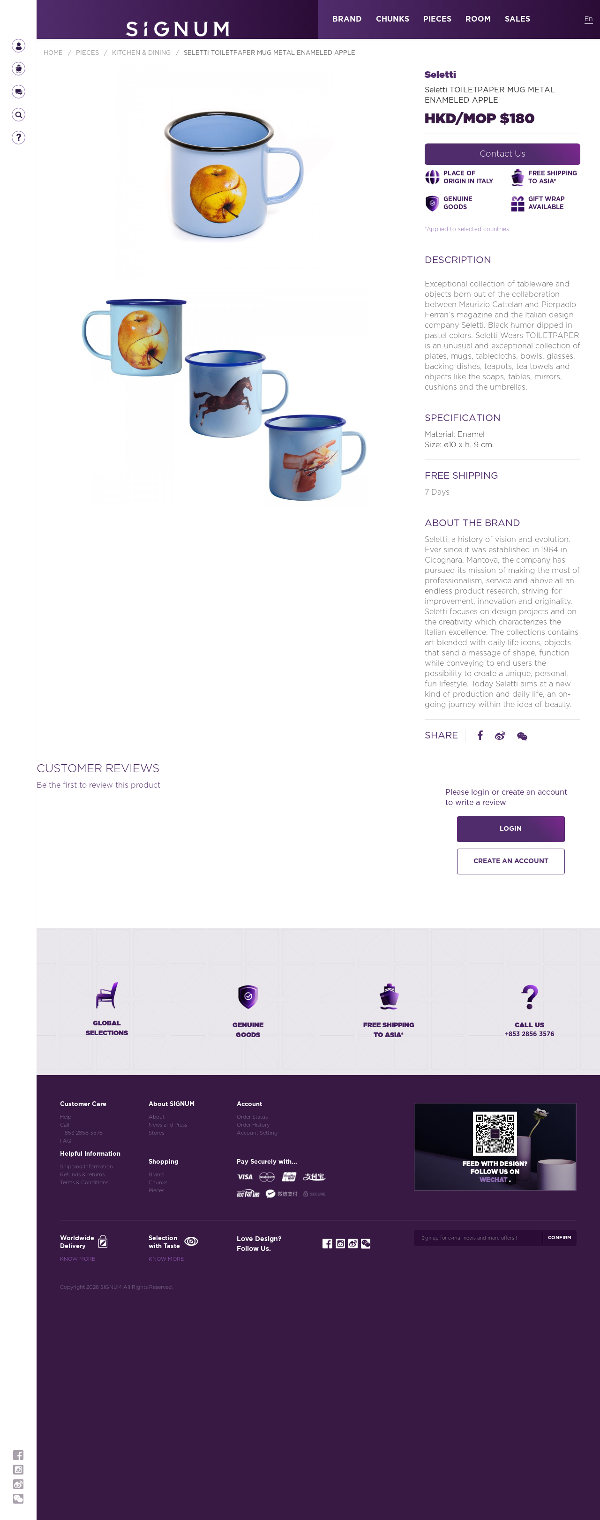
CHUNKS (392, 19)
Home (54, 53)
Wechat (494, 1400)
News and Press (168, 1344)
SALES (517, 19)
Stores (156, 1352)
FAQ (65, 1360)
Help (65, 1336)
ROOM (478, 19)
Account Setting (257, 1352)
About (157, 1336)
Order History (253, 1344)
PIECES (437, 19)
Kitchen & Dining (142, 53)
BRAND (347, 19)
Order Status (252, 1336)
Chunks (158, 1402)
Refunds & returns (82, 1394)
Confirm (559, 1457)
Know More (77, 1479)
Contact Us (502, 154)
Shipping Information (86, 1386)
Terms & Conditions (84, 1402)
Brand (156, 1394)
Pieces (156, 1410)
